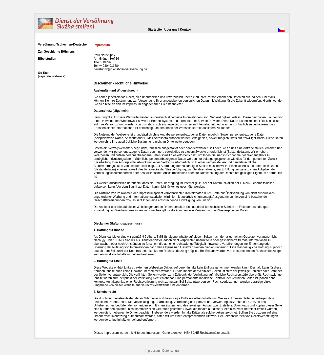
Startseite (155, 29)
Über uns (170, 29)
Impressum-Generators (161, 333)
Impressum (152, 350)
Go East (43, 73)
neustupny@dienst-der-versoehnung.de (120, 69)
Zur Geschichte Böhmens (56, 51)
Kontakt (185, 29)
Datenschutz (170, 350)
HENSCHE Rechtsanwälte (202, 333)
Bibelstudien (47, 58)
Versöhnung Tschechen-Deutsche (62, 44)
